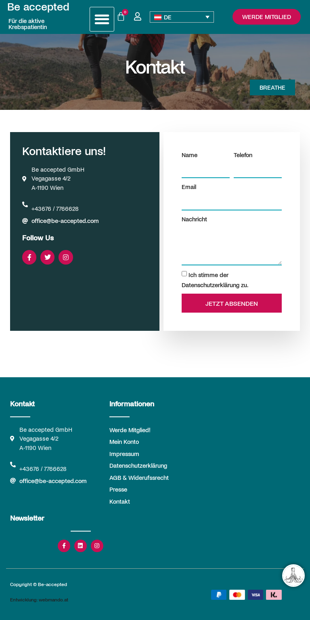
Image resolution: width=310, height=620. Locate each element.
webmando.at (53, 599)
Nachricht (194, 219)
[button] (102, 19)
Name (189, 154)
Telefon (243, 154)
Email (189, 186)
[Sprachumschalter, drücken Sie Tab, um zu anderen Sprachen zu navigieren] (182, 17)
